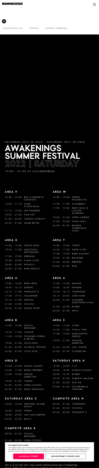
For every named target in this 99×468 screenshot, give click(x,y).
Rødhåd (77, 262)
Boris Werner (33, 370)
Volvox (29, 304)
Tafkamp (77, 389)
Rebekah (29, 256)
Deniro (28, 288)
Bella (27, 419)
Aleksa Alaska (82, 370)
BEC (26, 197)
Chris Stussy (33, 385)
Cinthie (29, 332)
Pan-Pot (29, 215)
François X (31, 292)
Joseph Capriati (35, 219)
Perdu (28, 411)
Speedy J (29, 265)
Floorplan (79, 351)
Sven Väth (79, 222)
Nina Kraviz (32, 269)
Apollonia (31, 343)
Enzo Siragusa (34, 389)
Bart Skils (79, 208)
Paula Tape (79, 330)
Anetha (29, 300)
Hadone (77, 288)
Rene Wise (30, 283)
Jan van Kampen (34, 415)
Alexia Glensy (33, 366)
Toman (28, 381)
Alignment (79, 204)
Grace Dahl (32, 246)
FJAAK (27, 260)
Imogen (76, 283)
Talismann (31, 296)
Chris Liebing (81, 217)
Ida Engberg (32, 211)
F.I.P (74, 366)
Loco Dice (31, 351)
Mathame (78, 258)
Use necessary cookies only (65, 456)
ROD (74, 266)
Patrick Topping (35, 347)
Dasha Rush (32, 308)
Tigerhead (78, 292)
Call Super (79, 347)
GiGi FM (76, 383)
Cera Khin (78, 296)
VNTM (75, 250)
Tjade (75, 326)
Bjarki (76, 307)
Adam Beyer (32, 223)
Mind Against (81, 254)
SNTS (75, 311)
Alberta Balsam (82, 378)
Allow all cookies (28, 456)
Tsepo (76, 246)
